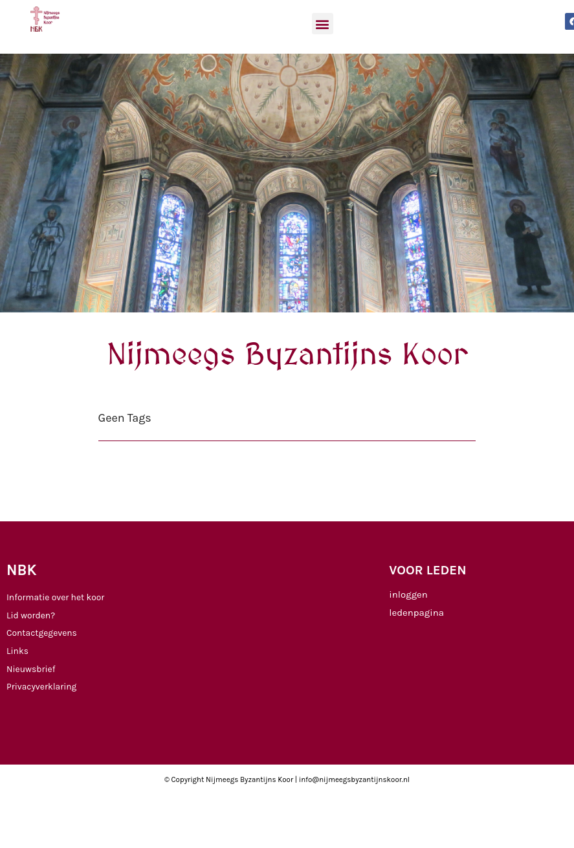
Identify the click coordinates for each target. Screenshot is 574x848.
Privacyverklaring (41, 686)
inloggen (408, 594)
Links (17, 651)
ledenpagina (416, 612)
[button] (322, 23)
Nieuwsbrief (30, 669)
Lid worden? (30, 615)
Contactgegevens (41, 632)
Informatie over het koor (55, 597)
